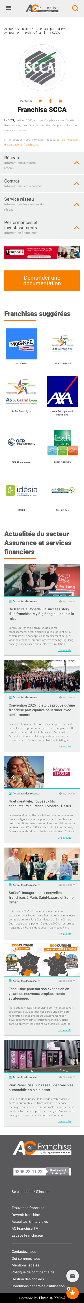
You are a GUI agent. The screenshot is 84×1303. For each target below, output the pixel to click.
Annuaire (23, 28)
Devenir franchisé (26, 1215)
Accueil (9, 28)
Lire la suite (64, 650)
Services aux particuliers (49, 28)
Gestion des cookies (28, 1279)
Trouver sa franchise (28, 1208)
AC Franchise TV (25, 1228)
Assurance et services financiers (26, 32)
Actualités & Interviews (30, 1221)
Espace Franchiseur (27, 1235)
